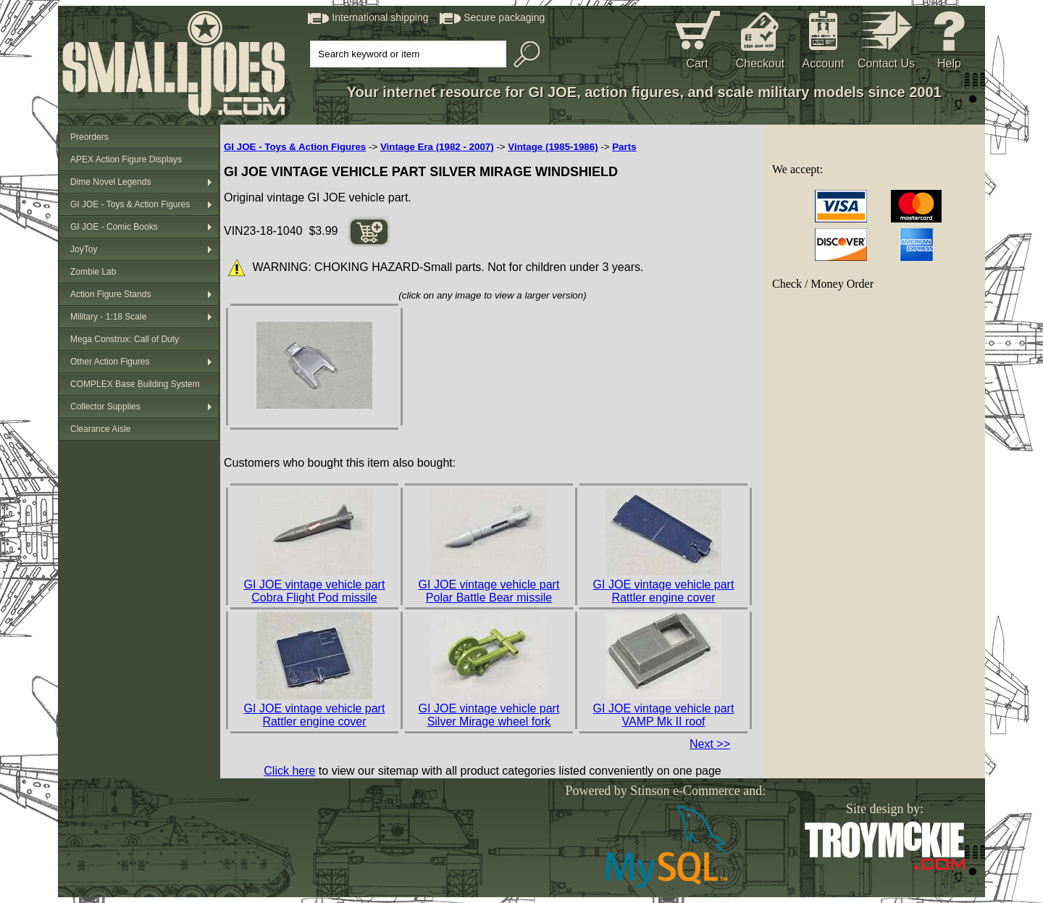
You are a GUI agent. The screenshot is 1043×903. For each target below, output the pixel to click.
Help (949, 63)
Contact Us (886, 63)
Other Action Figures (109, 362)
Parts (624, 146)
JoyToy (83, 249)
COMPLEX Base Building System (135, 384)
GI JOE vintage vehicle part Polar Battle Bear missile (489, 591)
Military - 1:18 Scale (108, 317)
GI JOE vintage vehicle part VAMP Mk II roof (663, 715)
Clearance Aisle (100, 429)
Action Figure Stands (110, 294)
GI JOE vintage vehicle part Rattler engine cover (663, 591)
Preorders (89, 137)
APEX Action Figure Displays (126, 159)
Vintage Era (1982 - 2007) (437, 146)
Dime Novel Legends (110, 182)
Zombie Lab (93, 272)
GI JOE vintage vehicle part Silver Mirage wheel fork (489, 715)
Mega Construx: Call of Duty (124, 339)
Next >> (710, 744)
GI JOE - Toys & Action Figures (130, 204)
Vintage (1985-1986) (553, 146)
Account (824, 63)
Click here (289, 771)
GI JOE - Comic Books (114, 227)
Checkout (760, 63)
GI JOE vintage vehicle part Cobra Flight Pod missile (314, 591)
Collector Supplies (105, 406)
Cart (697, 63)
